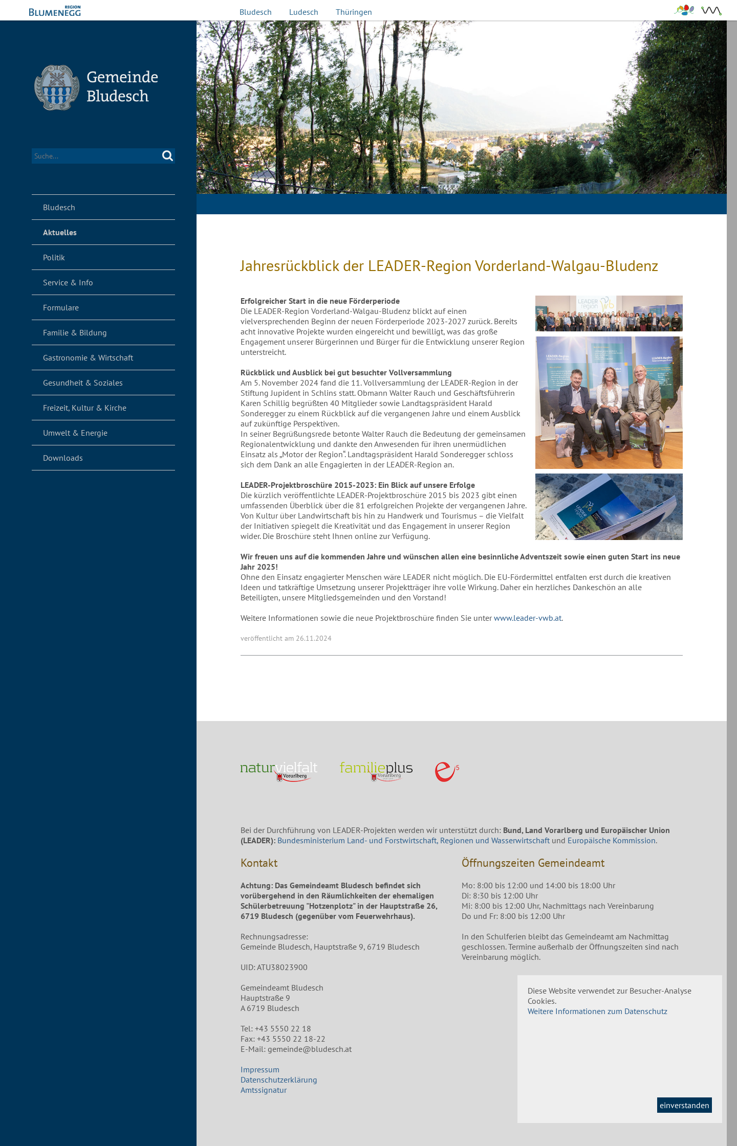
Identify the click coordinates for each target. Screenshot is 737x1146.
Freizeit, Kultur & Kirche (84, 407)
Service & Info (68, 282)
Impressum (260, 1069)
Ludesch (303, 12)
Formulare (61, 307)
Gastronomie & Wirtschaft (88, 357)
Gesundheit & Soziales (83, 382)
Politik (54, 257)
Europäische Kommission (612, 840)
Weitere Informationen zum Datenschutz (597, 1011)
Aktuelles (60, 232)
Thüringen (354, 12)
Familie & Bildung (75, 332)
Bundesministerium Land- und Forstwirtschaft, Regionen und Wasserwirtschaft (413, 840)
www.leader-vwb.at (527, 618)
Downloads (63, 458)
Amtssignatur (264, 1090)
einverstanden (684, 1105)
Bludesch (256, 12)
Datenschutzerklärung (279, 1079)
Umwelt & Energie (75, 433)
